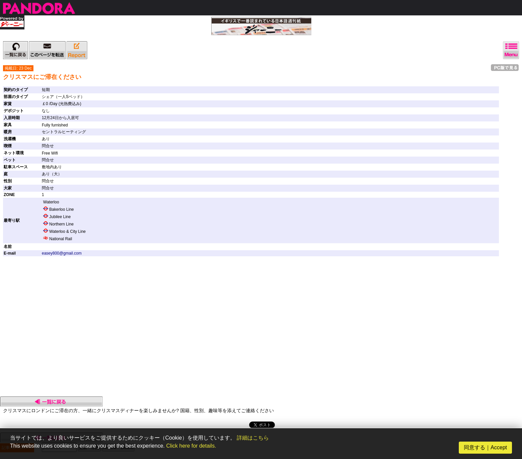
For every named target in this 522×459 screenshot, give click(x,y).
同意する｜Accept (485, 447)
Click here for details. (191, 446)
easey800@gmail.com (62, 253)
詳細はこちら (253, 438)
